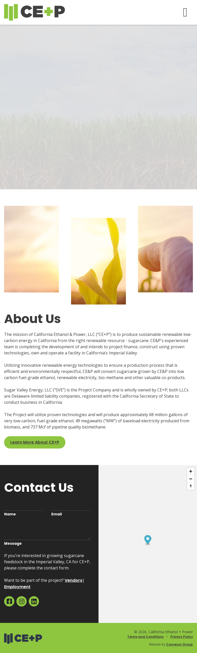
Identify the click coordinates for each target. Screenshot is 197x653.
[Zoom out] (190, 478)
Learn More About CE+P (34, 442)
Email (56, 514)
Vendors (73, 580)
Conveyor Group (179, 644)
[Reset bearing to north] (190, 486)
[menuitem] (9, 601)
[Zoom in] (190, 471)
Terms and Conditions (145, 636)
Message (13, 543)
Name (10, 514)
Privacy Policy (181, 636)
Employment (17, 587)
